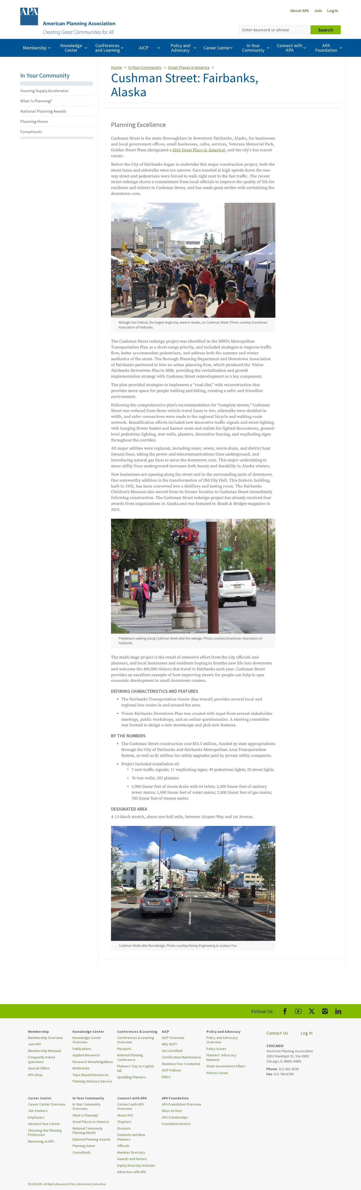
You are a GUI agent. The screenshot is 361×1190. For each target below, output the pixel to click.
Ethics (166, 1077)
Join (318, 10)
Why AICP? (169, 1044)
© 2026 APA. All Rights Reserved (48, 1184)
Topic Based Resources (91, 1074)
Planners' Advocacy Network (221, 1057)
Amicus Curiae (217, 1072)
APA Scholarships (175, 1117)
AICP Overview (173, 1037)
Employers (36, 1117)
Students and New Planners (131, 1137)
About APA (299, 10)
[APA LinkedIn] (338, 1010)
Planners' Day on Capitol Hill (135, 1068)
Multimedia (81, 1068)
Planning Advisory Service (92, 1081)
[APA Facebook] (285, 1010)
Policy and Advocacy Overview (222, 1040)
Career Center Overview (46, 1104)
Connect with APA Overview (130, 1106)
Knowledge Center (74, 47)
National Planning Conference (130, 1057)
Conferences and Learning (110, 47)
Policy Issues (216, 1048)
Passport (124, 1048)
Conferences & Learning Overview (135, 1040)
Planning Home (34, 121)
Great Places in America (188, 67)
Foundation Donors (176, 1123)
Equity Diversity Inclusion (136, 1165)
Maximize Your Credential (181, 1063)
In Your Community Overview (87, 1106)
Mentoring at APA (41, 1141)
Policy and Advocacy (184, 47)
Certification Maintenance (181, 1057)
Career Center (219, 48)
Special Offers (39, 1068)
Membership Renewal (44, 1050)
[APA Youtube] (298, 1010)
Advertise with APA (131, 1172)
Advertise (100, 1184)
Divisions (124, 1128)
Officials (123, 1145)
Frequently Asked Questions (41, 1059)
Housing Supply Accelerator (44, 90)
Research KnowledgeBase (93, 1061)
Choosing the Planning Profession (45, 1132)
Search (325, 29)
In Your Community (256, 47)
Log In (332, 10)
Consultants (31, 131)
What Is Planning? (36, 100)
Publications (82, 1048)
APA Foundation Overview (181, 1104)
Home (116, 67)
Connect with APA (292, 47)
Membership (37, 48)
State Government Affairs (225, 1066)
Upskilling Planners (131, 1077)
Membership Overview (45, 1037)
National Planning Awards (43, 111)
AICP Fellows (171, 1070)
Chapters (124, 1121)
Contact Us (277, 1033)
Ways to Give (172, 1110)
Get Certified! (172, 1050)
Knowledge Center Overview (87, 1040)
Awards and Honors (132, 1158)
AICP (150, 48)
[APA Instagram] (325, 1010)
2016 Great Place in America (198, 150)
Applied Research (86, 1055)
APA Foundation (329, 47)
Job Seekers (38, 1110)
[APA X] (311, 1010)
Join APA (34, 1044)
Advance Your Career (44, 1123)
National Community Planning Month (88, 1130)
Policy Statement (80, 1184)
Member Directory (131, 1152)
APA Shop (35, 1074)
